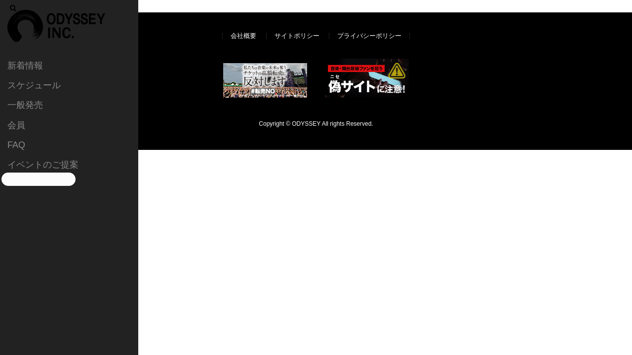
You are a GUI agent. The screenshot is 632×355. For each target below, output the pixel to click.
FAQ (16, 145)
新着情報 (25, 66)
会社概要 (243, 35)
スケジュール (34, 85)
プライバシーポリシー (369, 35)
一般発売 (25, 105)
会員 (16, 125)
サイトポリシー (297, 35)
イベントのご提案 (43, 165)
